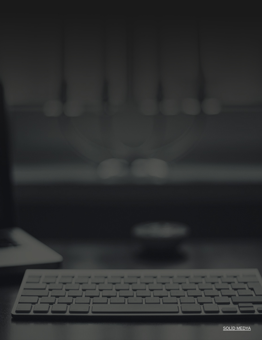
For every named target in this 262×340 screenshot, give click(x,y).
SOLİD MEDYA (237, 328)
